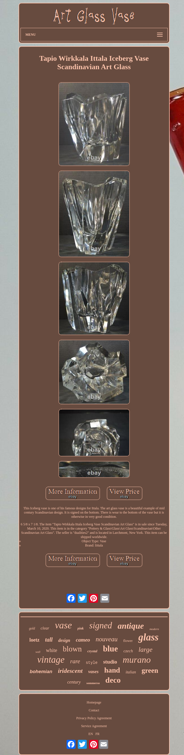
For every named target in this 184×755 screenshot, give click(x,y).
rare (75, 661)
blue (110, 648)
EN (90, 734)
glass (148, 637)
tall (49, 640)
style (91, 662)
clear (45, 628)
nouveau (107, 639)
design (64, 640)
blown (72, 649)
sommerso (93, 683)
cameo (83, 640)
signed (100, 625)
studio (110, 662)
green (150, 670)
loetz (34, 640)
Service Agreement (94, 726)
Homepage (94, 702)
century (74, 682)
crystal (92, 651)
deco (113, 680)
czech (128, 651)
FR (98, 734)
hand (112, 670)
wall (37, 651)
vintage (51, 660)
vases (93, 671)
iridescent (70, 670)
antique (131, 625)
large (145, 649)
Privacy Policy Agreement (94, 718)
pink (81, 628)
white (51, 650)
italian (131, 672)
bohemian (41, 671)
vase (63, 625)
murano (137, 660)
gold (32, 628)
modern (154, 629)
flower (128, 640)
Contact (94, 710)
